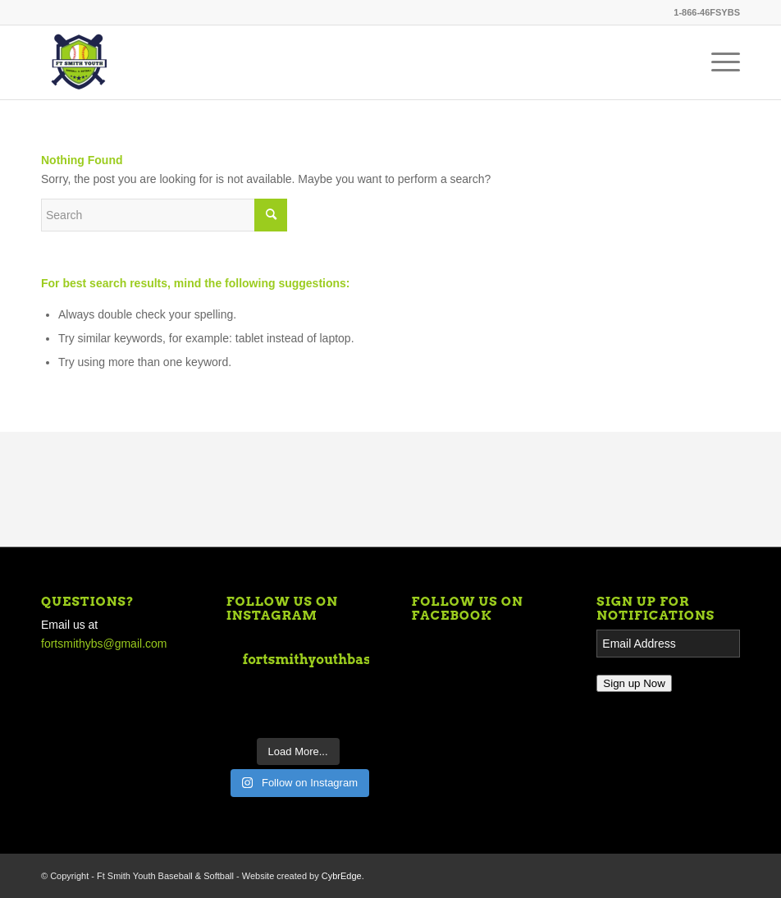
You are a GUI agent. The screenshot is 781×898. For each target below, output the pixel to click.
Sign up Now (634, 683)
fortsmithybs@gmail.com (104, 643)
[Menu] (717, 62)
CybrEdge (342, 876)
